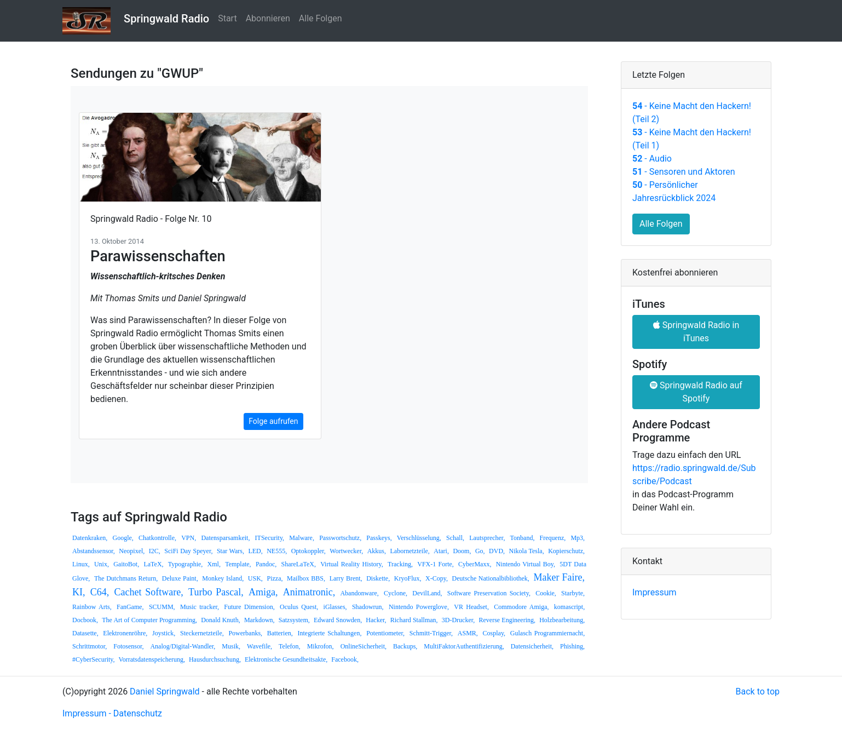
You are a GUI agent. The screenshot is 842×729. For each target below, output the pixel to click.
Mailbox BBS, (306, 578)
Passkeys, (378, 538)
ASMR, (468, 633)
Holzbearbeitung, (562, 620)
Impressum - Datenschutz (112, 713)
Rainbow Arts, (92, 607)
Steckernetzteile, (202, 633)
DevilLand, (427, 593)
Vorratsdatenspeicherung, (152, 659)
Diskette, (378, 578)
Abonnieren (268, 18)
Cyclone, (395, 593)
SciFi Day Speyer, (188, 551)
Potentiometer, (385, 633)
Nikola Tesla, (526, 551)
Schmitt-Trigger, (431, 633)
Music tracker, (199, 607)
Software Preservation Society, (488, 593)
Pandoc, (266, 564)
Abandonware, (359, 593)
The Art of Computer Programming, (149, 620)
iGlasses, (335, 607)
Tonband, (522, 538)
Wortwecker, (346, 551)
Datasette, (85, 633)
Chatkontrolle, (157, 538)
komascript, (569, 607)
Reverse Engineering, (506, 620)
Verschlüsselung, (419, 538)
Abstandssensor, (93, 551)
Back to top (758, 691)
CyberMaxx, (474, 564)
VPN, (188, 538)
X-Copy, (436, 578)
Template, (238, 564)
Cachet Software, (148, 592)
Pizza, (274, 578)
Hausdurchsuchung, (215, 659)
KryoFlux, (408, 578)
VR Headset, (471, 607)
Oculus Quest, (299, 607)
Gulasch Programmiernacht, (547, 633)
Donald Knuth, (220, 620)
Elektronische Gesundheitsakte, (286, 659)
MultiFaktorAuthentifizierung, (464, 646)
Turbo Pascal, (216, 592)
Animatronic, (309, 592)
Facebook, (345, 659)
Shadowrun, (368, 607)
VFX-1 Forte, (435, 564)
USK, (255, 578)
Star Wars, (230, 551)
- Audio (652, 158)
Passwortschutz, (340, 538)
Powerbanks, (245, 633)
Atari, (441, 551)
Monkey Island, (223, 578)
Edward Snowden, (338, 620)
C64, (99, 592)
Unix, (101, 564)
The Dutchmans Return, (126, 578)
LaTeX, (153, 564)
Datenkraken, (89, 538)
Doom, (462, 551)
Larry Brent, (346, 578)
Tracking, (400, 564)
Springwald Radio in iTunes (696, 331)
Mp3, (577, 538)
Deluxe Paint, (180, 578)
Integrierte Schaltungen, (329, 633)
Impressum (654, 592)
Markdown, (259, 620)
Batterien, (280, 633)
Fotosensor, (128, 646)
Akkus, (376, 551)
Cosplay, (494, 633)
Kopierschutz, (566, 551)
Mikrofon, (320, 646)
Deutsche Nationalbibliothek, (490, 578)
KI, (78, 592)
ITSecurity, (270, 538)
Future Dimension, (249, 607)
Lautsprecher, (487, 538)
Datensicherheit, (532, 646)
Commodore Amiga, (521, 607)
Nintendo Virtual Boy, (525, 564)
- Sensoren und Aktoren (683, 172)
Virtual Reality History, (351, 564)
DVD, (497, 551)
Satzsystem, (294, 620)
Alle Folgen (320, 18)
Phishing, (572, 646)
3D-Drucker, (458, 620)
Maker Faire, (559, 577)
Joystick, (163, 633)
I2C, (154, 551)
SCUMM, (162, 607)
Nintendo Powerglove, (419, 607)
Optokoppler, (308, 551)
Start (227, 18)
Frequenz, (553, 538)
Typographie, (185, 564)
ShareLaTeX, (298, 564)
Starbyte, (573, 593)
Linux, (81, 564)
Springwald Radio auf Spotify (696, 392)
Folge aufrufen (273, 421)
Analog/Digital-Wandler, (182, 646)
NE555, (277, 551)
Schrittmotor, (89, 646)
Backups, (405, 646)
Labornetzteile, (410, 551)
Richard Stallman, (414, 620)
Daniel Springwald (165, 691)
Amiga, (263, 592)
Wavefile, (259, 646)
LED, (255, 551)
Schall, (455, 538)
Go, (480, 551)
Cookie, (545, 593)
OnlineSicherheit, (364, 646)
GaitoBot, (126, 564)
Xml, (214, 564)
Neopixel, (132, 551)
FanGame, (130, 607)
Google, (123, 538)
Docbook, (85, 620)
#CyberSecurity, (93, 659)
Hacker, (376, 620)
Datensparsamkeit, (225, 538)
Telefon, (289, 646)
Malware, (301, 538)
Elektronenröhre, (125, 633)
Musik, (231, 646)
